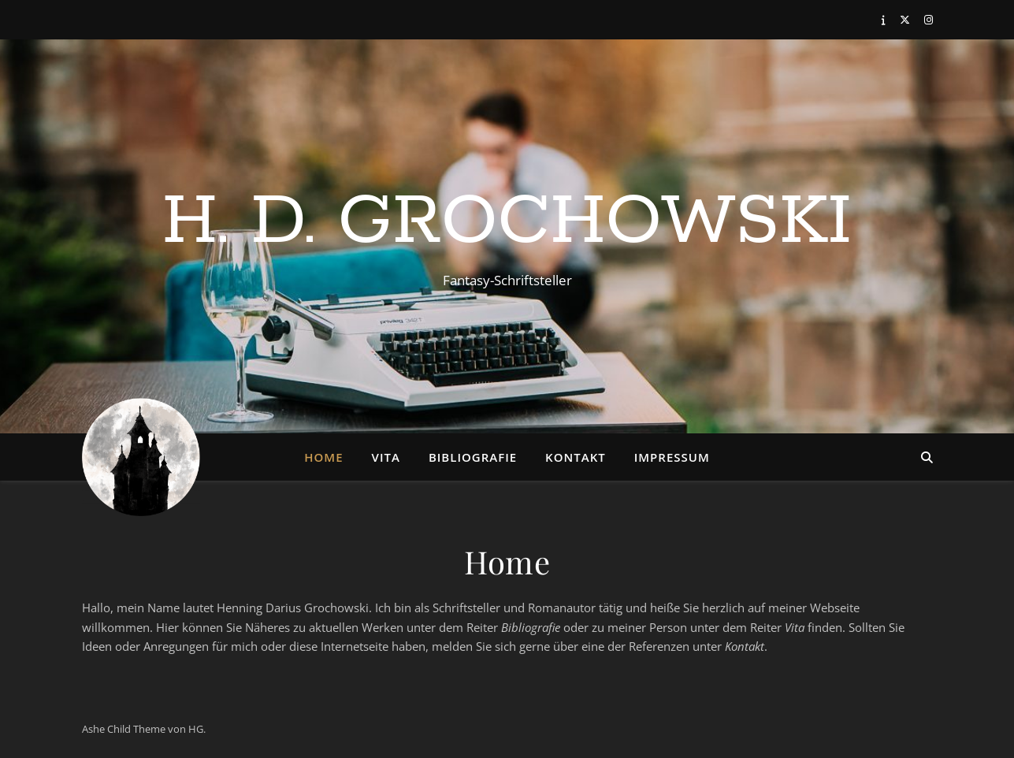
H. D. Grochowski (507, 222)
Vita (386, 457)
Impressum (672, 457)
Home (323, 457)
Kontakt (575, 457)
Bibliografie (473, 457)
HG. (197, 729)
